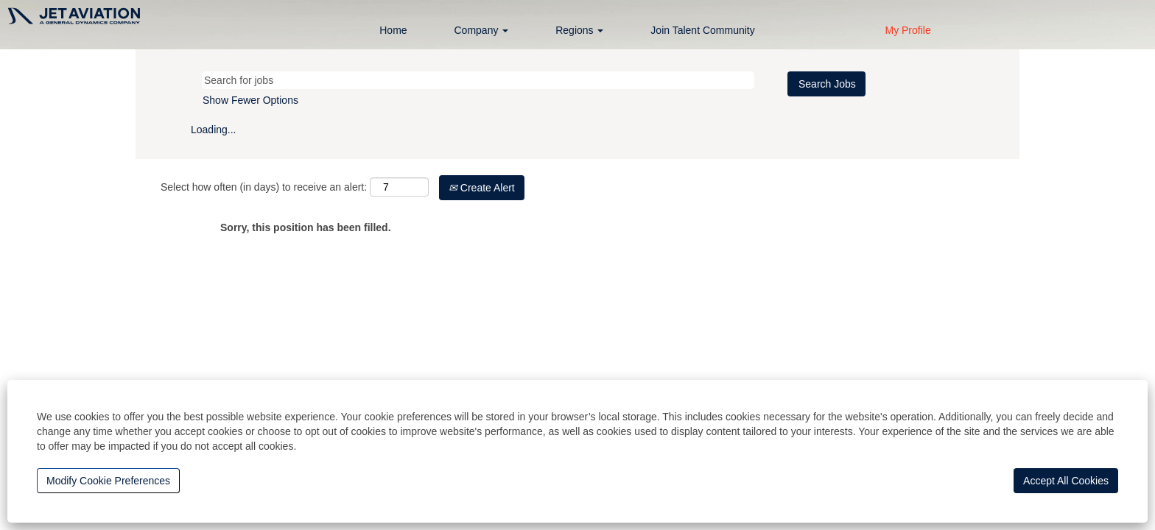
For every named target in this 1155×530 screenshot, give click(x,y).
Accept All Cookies (1066, 481)
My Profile (907, 30)
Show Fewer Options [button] (250, 100)
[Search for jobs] (478, 80)
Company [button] (481, 30)
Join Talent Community (702, 30)
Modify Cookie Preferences (108, 481)
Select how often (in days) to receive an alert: (264, 187)
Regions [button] (579, 30)
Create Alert (482, 188)
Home (393, 30)
